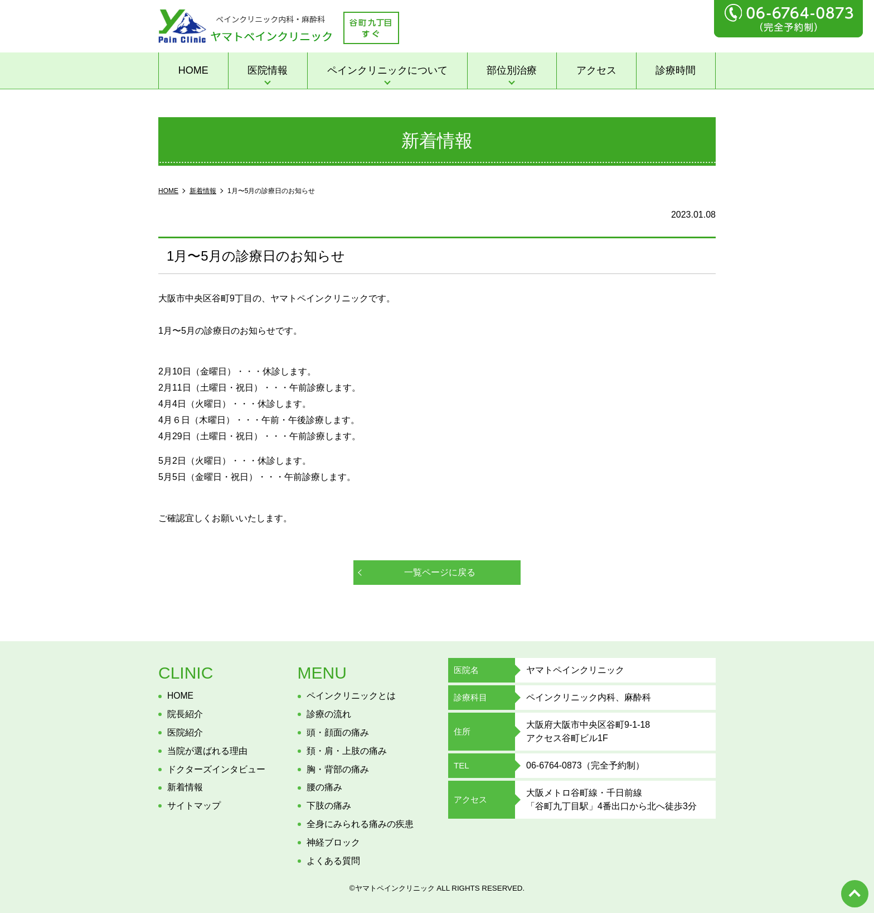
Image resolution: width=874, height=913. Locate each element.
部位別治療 (512, 70)
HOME (193, 70)
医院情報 (267, 70)
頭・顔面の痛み (338, 732)
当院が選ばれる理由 (207, 751)
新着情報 (185, 787)
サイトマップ (194, 805)
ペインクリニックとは (351, 695)
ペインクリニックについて (387, 70)
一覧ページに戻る (439, 572)
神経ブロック (333, 842)
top (854, 893)
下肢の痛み (329, 805)
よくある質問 (333, 861)
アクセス (596, 70)
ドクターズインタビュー (216, 769)
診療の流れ (329, 714)
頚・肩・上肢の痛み (347, 751)
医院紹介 (185, 732)
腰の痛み (324, 787)
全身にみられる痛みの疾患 (360, 824)
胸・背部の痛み (338, 769)
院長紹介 (185, 714)
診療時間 (676, 70)
